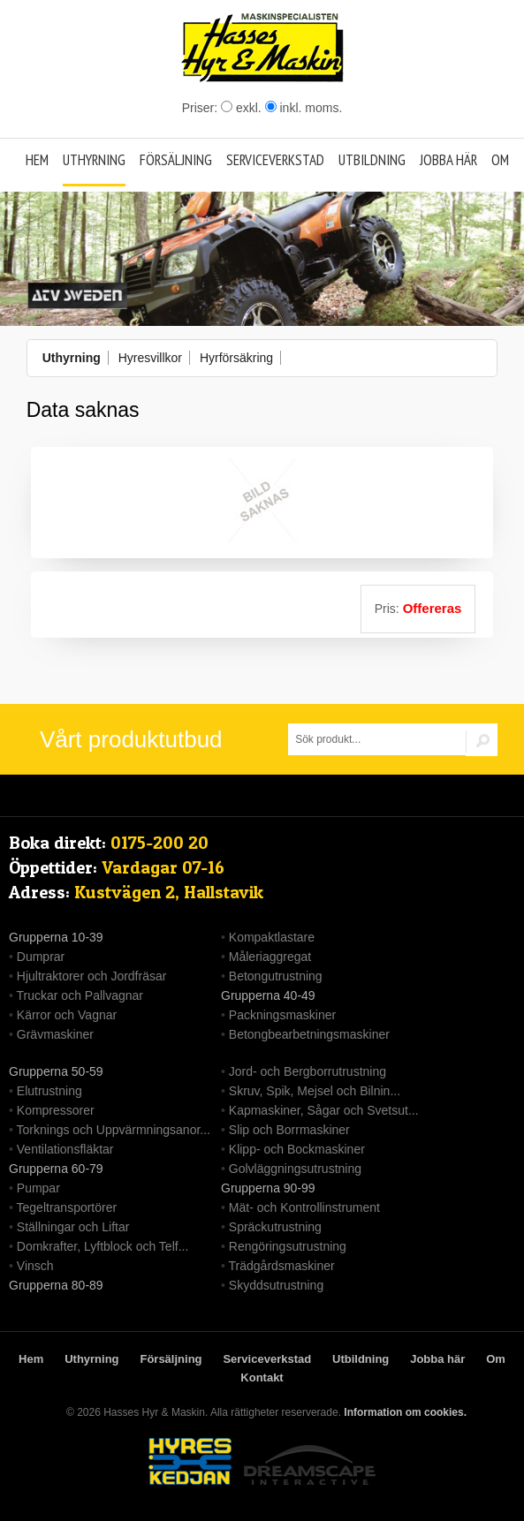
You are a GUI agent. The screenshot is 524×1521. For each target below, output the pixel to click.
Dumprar (41, 957)
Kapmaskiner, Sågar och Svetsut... (324, 1110)
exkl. (241, 108)
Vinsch (35, 1266)
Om (500, 160)
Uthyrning (94, 160)
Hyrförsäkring (236, 358)
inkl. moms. (304, 108)
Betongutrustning (276, 976)
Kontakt (261, 1377)
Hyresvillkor (150, 358)
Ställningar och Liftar (73, 1227)
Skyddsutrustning (276, 1285)
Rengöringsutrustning (287, 1246)
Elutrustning (49, 1091)
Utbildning (372, 160)
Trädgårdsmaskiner (282, 1266)
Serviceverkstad (275, 160)
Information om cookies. (405, 1412)
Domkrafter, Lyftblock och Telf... (103, 1246)
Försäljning (176, 160)
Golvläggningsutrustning (295, 1169)
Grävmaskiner (55, 1034)
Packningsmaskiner (282, 1015)
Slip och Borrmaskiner (289, 1130)
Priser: (201, 108)
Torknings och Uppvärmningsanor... (113, 1130)
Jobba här (448, 160)
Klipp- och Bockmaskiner (297, 1149)
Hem (37, 160)
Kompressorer (56, 1110)
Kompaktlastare (272, 937)
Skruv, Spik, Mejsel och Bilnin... (314, 1091)
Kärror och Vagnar (67, 1015)
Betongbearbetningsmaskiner (309, 1034)
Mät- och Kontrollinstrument (304, 1207)
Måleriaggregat (270, 957)
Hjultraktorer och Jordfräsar (92, 976)
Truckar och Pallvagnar (80, 995)
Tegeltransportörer (67, 1207)
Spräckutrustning (275, 1227)
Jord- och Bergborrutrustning (307, 1071)
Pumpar (38, 1188)
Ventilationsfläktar (65, 1149)
